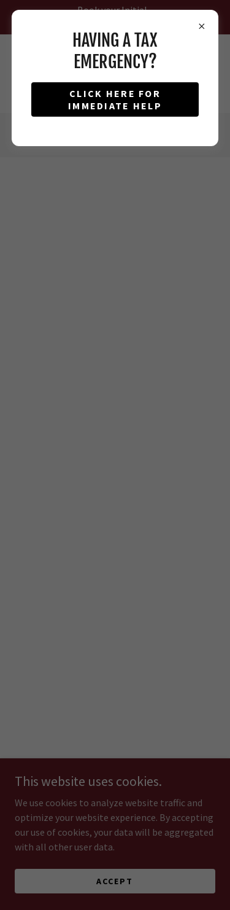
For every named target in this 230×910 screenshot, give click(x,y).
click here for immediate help (115, 99)
